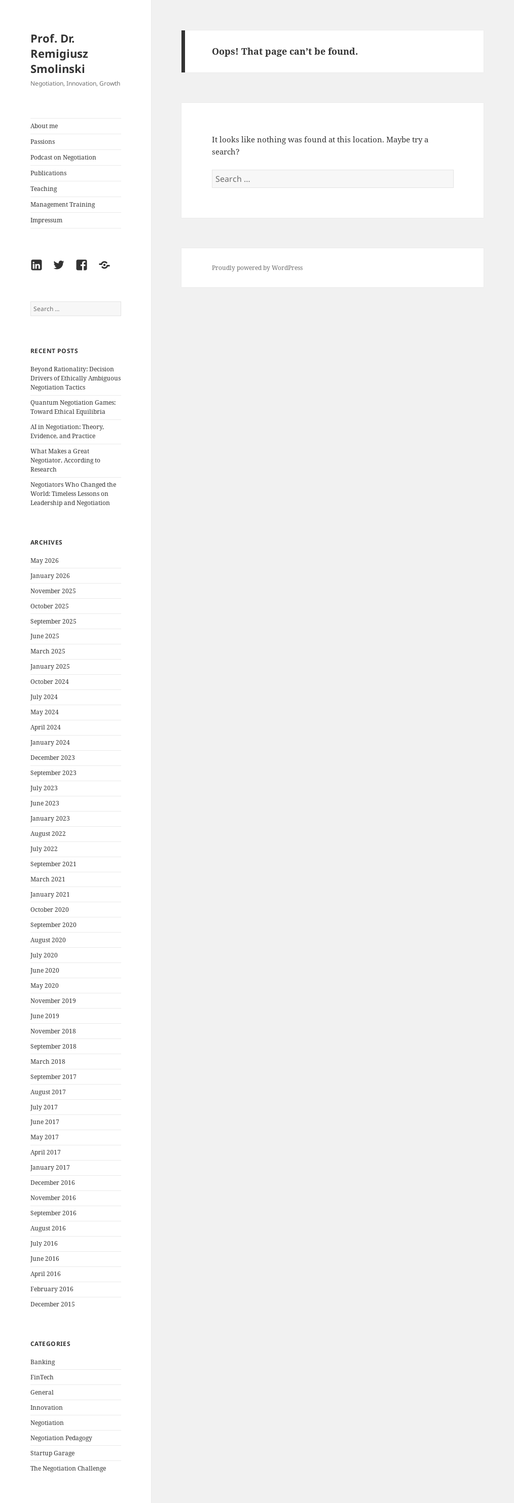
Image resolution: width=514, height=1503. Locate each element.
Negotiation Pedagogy (61, 1438)
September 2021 (53, 864)
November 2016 (53, 1197)
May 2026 (44, 560)
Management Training (62, 204)
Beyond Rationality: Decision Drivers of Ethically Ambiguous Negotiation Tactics (75, 378)
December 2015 (52, 1304)
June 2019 (44, 1016)
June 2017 (44, 1121)
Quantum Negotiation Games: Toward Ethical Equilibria (73, 407)
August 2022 (48, 833)
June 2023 (44, 803)
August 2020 (48, 940)
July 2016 (44, 1243)
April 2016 (45, 1273)
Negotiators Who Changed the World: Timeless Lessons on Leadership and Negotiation (73, 493)
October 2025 (49, 606)
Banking (42, 1362)
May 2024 (44, 712)
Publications (48, 173)
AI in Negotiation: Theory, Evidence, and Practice (67, 431)
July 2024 (44, 696)
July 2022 (44, 848)
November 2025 (53, 591)
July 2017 (44, 1107)
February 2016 (52, 1289)
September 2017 (53, 1076)
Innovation (46, 1407)
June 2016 (44, 1258)
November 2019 (53, 1000)
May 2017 (44, 1137)
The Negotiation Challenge (68, 1468)
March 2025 (47, 651)
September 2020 (53, 924)
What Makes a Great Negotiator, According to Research (65, 460)
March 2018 (47, 1061)
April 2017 (45, 1152)
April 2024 (45, 727)
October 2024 (49, 681)
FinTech (42, 1377)
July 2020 (44, 955)
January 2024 (50, 742)
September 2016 (53, 1213)
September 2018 (53, 1046)
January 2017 (50, 1167)
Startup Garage (52, 1453)
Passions (42, 141)
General (42, 1392)
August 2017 (48, 1092)
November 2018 (53, 1031)
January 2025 (50, 666)
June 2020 (44, 970)
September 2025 (53, 621)
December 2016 (52, 1182)
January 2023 (50, 818)
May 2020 (44, 985)
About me (44, 126)
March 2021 (47, 879)
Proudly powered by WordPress (257, 267)
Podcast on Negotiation (63, 157)
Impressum (46, 220)
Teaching (43, 188)
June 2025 (44, 636)
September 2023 (53, 772)
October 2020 (49, 909)
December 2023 (52, 757)
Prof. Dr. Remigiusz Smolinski (59, 53)
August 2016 (48, 1228)
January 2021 (50, 894)
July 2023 (44, 788)
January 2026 (50, 575)
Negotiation (47, 1422)
